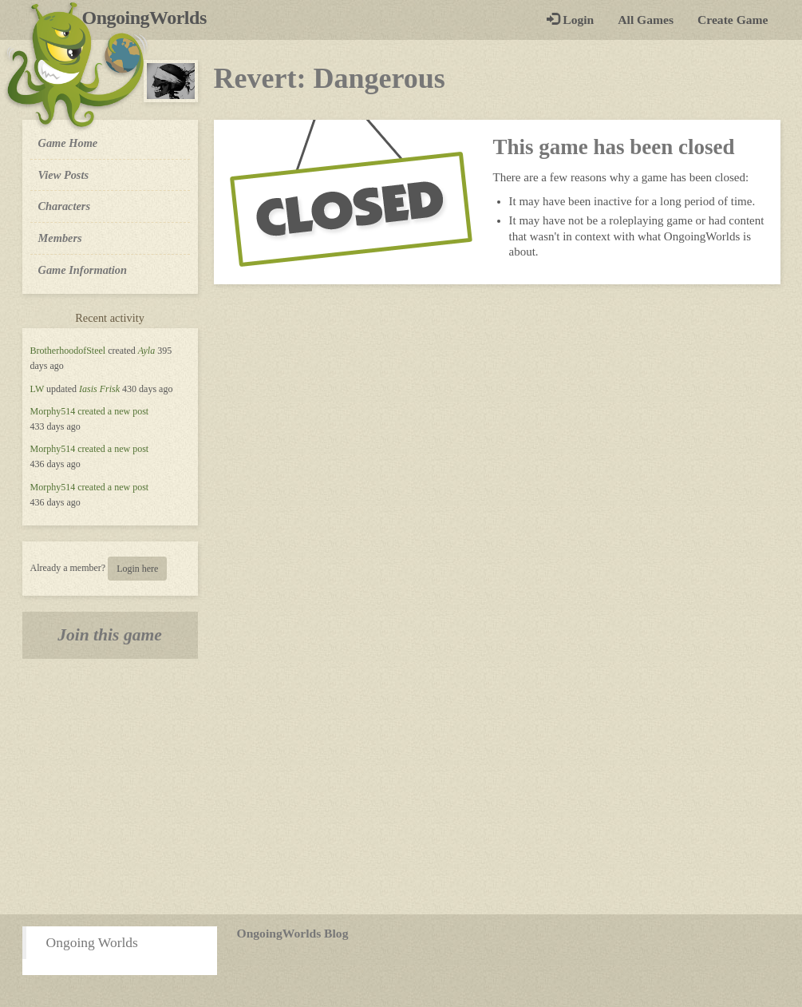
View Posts (63, 174)
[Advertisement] (401, 786)
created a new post (112, 411)
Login (570, 19)
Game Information (83, 270)
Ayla (146, 350)
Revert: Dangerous (329, 78)
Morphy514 (53, 411)
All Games (646, 19)
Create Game (732, 19)
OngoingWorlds (150, 17)
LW (37, 388)
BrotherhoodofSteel (68, 350)
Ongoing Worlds (92, 942)
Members (60, 238)
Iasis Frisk (99, 388)
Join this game (109, 634)
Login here (137, 568)
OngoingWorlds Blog (293, 933)
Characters (64, 205)
